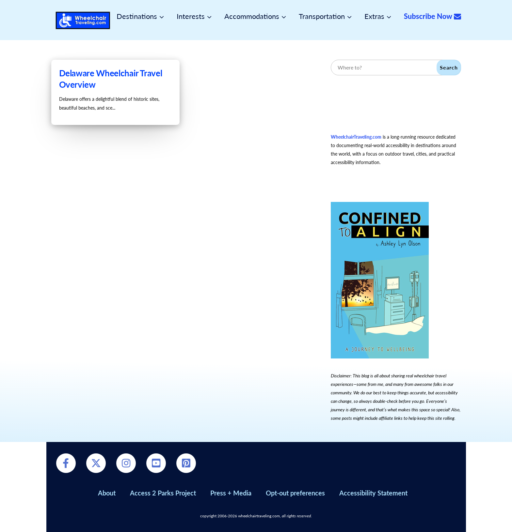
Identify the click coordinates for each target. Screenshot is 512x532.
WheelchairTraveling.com (356, 137)
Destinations (137, 16)
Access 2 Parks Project (163, 493)
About (107, 493)
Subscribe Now (432, 16)
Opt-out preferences (295, 493)
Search (449, 67)
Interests (191, 16)
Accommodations (251, 16)
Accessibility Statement (373, 493)
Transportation (322, 16)
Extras (374, 16)
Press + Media (230, 493)
